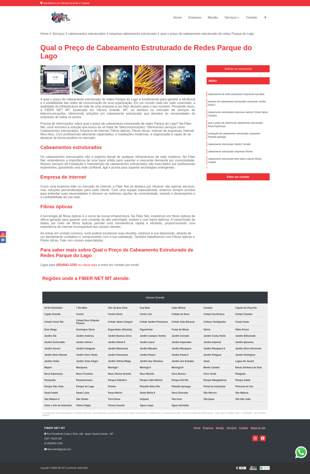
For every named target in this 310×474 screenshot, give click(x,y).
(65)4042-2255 (67, 265)
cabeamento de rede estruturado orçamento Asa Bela (236, 94)
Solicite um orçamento (238, 69)
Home (177, 17)
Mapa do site (258, 428)
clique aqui (89, 265)
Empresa (194, 17)
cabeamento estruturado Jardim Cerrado (229, 146)
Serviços (231, 17)
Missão (213, 17)
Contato (251, 17)
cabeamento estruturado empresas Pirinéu (230, 153)
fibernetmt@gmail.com (57, 449)
